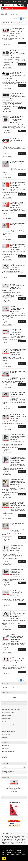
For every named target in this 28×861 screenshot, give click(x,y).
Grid (12, 22)
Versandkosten (8, 46)
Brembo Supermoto (6, 718)
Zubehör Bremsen (6, 721)
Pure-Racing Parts (6, 715)
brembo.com (14, 697)
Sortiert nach (22, 22)
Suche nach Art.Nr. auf (14, 695)
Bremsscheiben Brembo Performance (11, 709)
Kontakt (4, 756)
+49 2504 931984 (17, 1)
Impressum (4, 757)
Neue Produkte (5, 777)
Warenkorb (22, 43)
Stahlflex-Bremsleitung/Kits (8, 731)
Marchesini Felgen (6, 734)
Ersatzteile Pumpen (9, 8)
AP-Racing (4, 728)
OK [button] (4, 858)
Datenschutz (5, 747)
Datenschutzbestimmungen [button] (17, 854)
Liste (7, 22)
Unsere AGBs (5, 748)
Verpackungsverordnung (8, 751)
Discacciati (4, 737)
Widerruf (4, 750)
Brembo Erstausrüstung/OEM (9, 725)
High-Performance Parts (8, 712)
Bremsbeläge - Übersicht (8, 706)
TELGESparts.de (6, 2)
